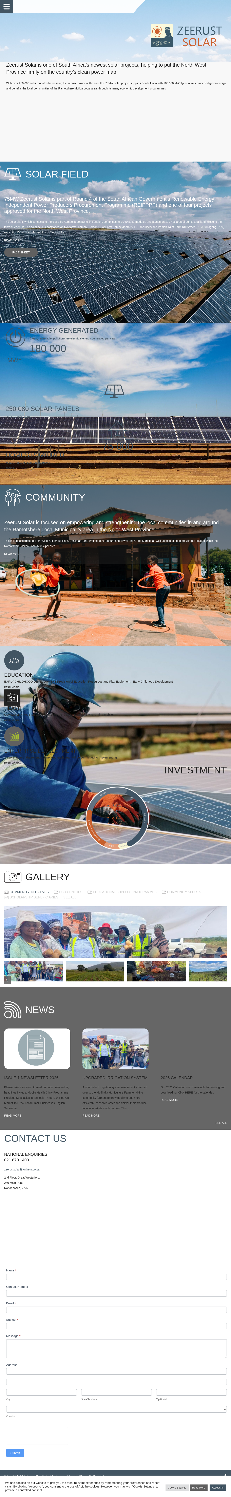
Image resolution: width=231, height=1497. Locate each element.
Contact (122, 6)
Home (23, 6)
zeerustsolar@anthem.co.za (31, 1290)
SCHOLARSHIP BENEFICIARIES (43, 903)
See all (78, 903)
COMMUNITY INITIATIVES (38, 898)
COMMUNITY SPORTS (193, 898)
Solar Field (43, 6)
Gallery (102, 6)
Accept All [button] (218, 1488)
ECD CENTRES (79, 898)
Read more (21, 269)
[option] (91, 1056)
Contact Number (135, 1291)
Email (128, 1308)
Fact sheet (30, 281)
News (86, 6)
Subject (130, 1324)
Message (131, 1341)
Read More (198, 1488)
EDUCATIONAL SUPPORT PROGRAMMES (134, 898)
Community (67, 6)
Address (129, 1369)
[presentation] (154, 1440)
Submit (132, 1457)
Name (129, 1275)
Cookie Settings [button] (177, 1488)
